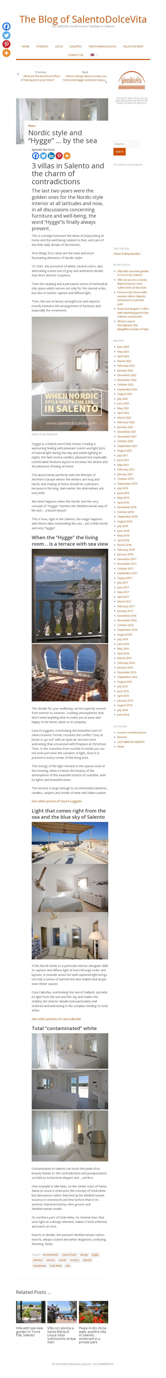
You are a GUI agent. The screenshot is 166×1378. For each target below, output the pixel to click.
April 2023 (123, 356)
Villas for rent (133, 46)
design (84, 1254)
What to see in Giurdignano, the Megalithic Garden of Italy (133, 325)
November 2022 (126, 380)
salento (87, 1260)
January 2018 (125, 554)
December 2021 (126, 431)
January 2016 (125, 667)
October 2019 (125, 479)
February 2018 (126, 549)
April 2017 (123, 597)
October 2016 (125, 625)
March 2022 (124, 417)
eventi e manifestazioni (131, 732)
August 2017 (124, 578)
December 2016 (126, 615)
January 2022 (125, 427)
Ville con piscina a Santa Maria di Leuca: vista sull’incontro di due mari (61, 1335)
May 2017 (123, 592)
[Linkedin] (51, 155)
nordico (74, 1260)
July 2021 (122, 455)
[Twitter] (43, 155)
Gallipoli (76, 46)
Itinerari (122, 737)
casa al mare (69, 1254)
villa (67, 1265)
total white (56, 1265)
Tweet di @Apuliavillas (127, 253)
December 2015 (126, 672)
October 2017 (125, 568)
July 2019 (122, 488)
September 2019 (127, 483)
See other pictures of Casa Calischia (56, 1019)
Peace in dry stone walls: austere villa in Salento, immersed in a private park (92, 1335)
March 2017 (124, 601)
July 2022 (122, 399)
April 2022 (123, 413)
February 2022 (126, 422)
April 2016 (123, 653)
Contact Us (76, 55)
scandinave (39, 1265)
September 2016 (127, 630)
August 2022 (124, 394)
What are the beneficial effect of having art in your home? (40, 78)
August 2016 (124, 634)
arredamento (50, 1254)
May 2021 (123, 465)
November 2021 (126, 436)
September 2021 (127, 446)
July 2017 (122, 582)
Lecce (59, 46)
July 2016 (122, 639)
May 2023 (123, 351)
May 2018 (123, 535)
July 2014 (122, 710)
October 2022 (125, 384)
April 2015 (123, 696)
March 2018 (124, 545)
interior (51, 1260)
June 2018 (123, 531)
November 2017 (126, 563)
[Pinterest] (59, 155)
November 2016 (126, 620)
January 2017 (125, 611)
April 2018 (123, 540)
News (31, 125)
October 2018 (125, 512)
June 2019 (123, 493)
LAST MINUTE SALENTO (131, 742)
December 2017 (126, 559)
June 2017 (123, 587)
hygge (95, 1254)
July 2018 (122, 526)
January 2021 (125, 474)
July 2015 (122, 686)
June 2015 (123, 691)
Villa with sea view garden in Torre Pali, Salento (29, 1331)
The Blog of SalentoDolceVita (83, 19)
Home (25, 46)
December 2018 (126, 507)
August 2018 (124, 521)
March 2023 (124, 361)
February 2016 (126, 663)
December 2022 (126, 375)
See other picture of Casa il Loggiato (57, 801)
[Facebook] (35, 155)
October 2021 (125, 441)
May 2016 (123, 648)
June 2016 (123, 644)
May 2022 (123, 408)
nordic (62, 1260)
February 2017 (126, 606)
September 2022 (127, 389)
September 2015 (127, 677)
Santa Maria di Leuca (102, 46)
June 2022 (123, 403)
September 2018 (127, 516)
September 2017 (127, 573)
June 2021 (123, 460)
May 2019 (123, 497)
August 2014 (124, 705)
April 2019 (123, 502)
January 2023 (125, 370)
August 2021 (124, 450)
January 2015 (125, 700)
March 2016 (124, 658)
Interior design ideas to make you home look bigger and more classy (84, 78)
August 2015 (124, 681)
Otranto (42, 46)
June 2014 (123, 714)
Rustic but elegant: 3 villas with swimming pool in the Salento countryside (133, 312)
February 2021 (126, 469)
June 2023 (123, 347)
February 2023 (126, 365)
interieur (38, 1260)
